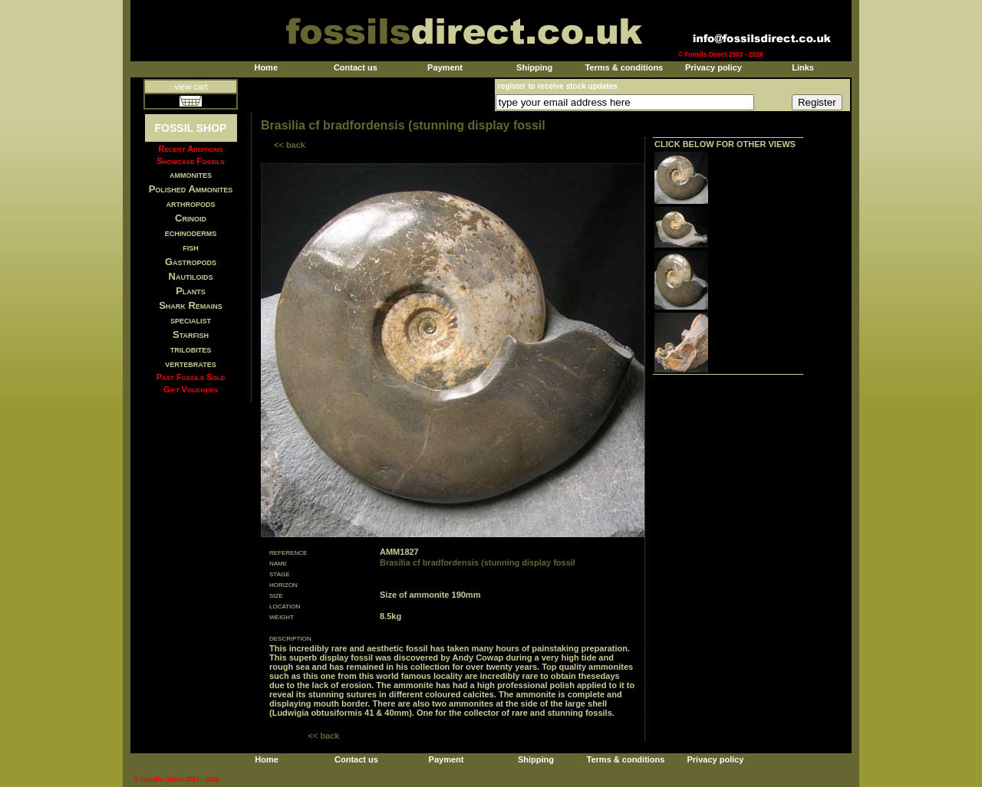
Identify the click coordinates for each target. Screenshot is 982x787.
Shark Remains (190, 305)
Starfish (191, 334)
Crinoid (190, 218)
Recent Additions (191, 148)
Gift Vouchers (190, 389)
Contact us (355, 67)
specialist (190, 320)
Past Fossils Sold (191, 377)
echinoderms (191, 232)
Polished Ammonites (191, 189)
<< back (289, 144)
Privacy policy (713, 67)
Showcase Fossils (190, 161)
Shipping (534, 67)
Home (266, 67)
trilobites (191, 349)
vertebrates (190, 363)
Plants (191, 291)
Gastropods (190, 261)
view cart (190, 86)
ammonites (191, 174)
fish (191, 247)
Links (803, 67)
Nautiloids (191, 276)
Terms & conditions (624, 67)
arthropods (190, 203)
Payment (445, 67)
